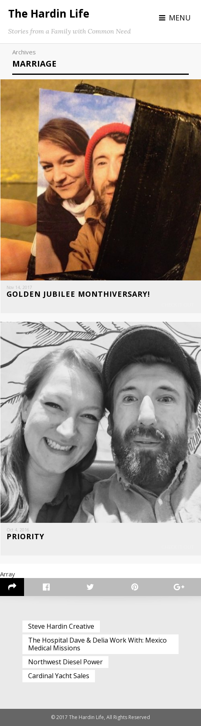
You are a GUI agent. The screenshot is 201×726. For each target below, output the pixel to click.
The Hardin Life (48, 13)
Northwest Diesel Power (65, 661)
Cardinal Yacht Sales (58, 675)
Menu (180, 17)
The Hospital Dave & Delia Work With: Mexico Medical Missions (97, 644)
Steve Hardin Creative (61, 626)
